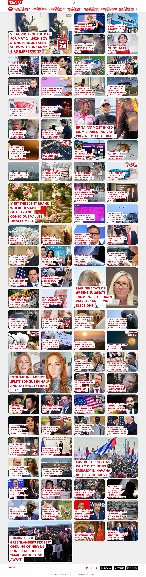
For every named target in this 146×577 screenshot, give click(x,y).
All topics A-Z (53, 575)
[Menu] (27, 3)
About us (94, 575)
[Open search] (135, 3)
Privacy (72, 575)
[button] (136, 9)
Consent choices (83, 575)
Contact (63, 575)
